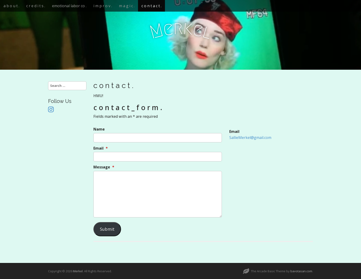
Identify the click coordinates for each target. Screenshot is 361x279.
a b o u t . (11, 5)
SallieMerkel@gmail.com (250, 137)
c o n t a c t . (151, 5)
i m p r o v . (102, 5)
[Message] (157, 194)
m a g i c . (127, 5)
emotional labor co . (69, 5)
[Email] (157, 156)
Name (99, 129)
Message (103, 167)
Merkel (78, 271)
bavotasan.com (301, 271)
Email (100, 148)
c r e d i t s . (35, 5)
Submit (107, 229)
